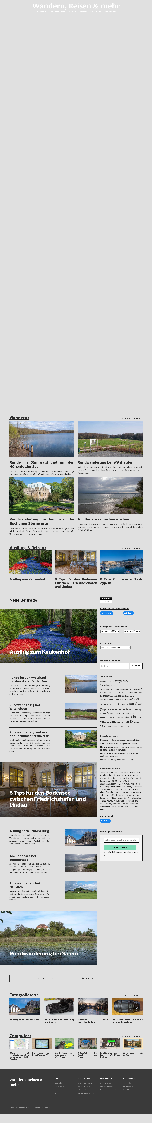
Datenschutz (60, 1086)
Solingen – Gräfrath (108, 795)
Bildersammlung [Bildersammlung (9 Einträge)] (114, 689)
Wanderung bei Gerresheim (126, 801)
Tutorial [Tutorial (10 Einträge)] (125, 713)
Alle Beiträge (131, 418)
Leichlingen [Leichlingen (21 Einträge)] (121, 696)
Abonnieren (120, 847)
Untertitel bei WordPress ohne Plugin (87, 1054)
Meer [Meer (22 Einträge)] (111, 699)
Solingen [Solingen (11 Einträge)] (113, 709)
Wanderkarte (106, 613)
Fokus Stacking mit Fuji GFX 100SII (59, 1021)
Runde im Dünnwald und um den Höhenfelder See (42, 464)
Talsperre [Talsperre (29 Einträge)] (111, 712)
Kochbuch (105, 821)
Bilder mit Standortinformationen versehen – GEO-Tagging (19, 1055)
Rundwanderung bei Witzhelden (105, 462)
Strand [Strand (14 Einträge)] (118, 709)
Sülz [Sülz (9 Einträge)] (105, 713)
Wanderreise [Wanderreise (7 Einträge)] (114, 717)
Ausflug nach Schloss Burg (29, 831)
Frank (103, 760)
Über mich (58, 1083)
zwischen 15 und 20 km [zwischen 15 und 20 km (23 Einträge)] (119, 726)
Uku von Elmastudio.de (41, 1107)
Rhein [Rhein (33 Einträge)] (134, 699)
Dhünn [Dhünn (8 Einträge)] (130, 689)
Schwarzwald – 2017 (122, 789)
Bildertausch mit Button (132, 1053)
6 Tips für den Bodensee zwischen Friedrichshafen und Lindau (76, 583)
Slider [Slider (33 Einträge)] (107, 709)
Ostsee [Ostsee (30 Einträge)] (116, 699)
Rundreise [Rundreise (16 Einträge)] (125, 704)
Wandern (41, 11)
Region (83, 11)
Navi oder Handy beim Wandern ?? (42, 1053)
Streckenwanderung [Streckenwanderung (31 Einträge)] (131, 709)
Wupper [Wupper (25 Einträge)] (121, 717)
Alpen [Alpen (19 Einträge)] (106, 681)
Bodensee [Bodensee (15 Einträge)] (124, 689)
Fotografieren (57, 11)
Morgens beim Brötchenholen (93, 1021)
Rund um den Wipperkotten (112, 775)
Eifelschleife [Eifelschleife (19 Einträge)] (109, 693)
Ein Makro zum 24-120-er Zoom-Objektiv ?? (127, 1021)
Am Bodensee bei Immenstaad (104, 519)
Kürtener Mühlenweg (121, 806)
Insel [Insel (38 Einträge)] (131, 692)
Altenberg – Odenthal (132, 786)
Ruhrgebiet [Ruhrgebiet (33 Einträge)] (115, 704)
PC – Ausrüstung (84, 1090)
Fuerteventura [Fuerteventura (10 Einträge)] (124, 693)
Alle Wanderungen (107, 1086)
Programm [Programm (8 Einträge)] (128, 700)
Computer (95, 11)
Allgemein (110, 11)
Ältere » (88, 978)
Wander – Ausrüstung (86, 1093)
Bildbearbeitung (129, 1086)
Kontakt (58, 1093)
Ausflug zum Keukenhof (27, 579)
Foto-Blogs (127, 1090)
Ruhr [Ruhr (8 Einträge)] (108, 704)
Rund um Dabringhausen (118, 792)
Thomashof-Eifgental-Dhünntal (114, 772)
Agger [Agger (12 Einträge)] (102, 681)
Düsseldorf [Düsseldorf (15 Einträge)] (136, 689)
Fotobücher (127, 1083)
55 (51, 978)
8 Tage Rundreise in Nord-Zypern (121, 581)
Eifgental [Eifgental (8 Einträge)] (116, 693)
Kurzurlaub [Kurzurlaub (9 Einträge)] (112, 696)
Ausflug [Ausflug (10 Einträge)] (111, 681)
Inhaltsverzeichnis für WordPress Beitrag (110, 1054)
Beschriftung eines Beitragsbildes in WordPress (64, 1054)
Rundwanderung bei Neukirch (25, 885)
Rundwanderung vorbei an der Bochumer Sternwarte (42, 521)
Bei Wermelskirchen (132, 798)
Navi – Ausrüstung (84, 1086)
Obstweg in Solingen (109, 778)
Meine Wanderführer (108, 1090)
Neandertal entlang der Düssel (125, 803)
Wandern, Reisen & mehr (76, 5)
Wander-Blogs (105, 1083)
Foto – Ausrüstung (85, 1083)
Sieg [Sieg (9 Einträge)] (103, 710)
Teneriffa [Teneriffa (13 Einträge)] (119, 713)
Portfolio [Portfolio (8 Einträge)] (122, 700)
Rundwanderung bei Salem (44, 953)
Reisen (72, 11)
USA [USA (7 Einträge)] (110, 717)
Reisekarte (128, 613)
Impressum (59, 1090)
